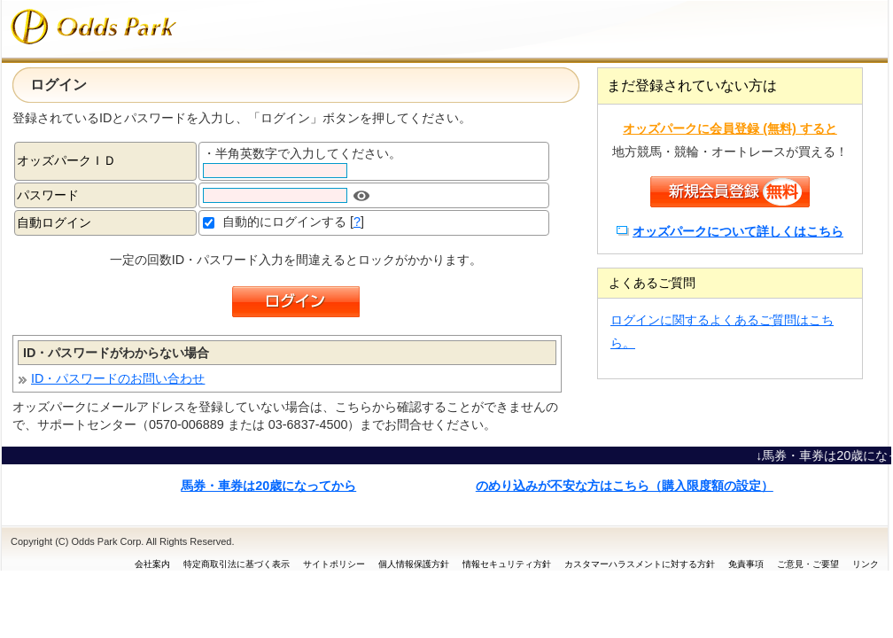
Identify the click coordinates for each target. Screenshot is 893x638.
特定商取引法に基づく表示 (236, 564)
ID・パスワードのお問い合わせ (118, 378)
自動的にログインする (284, 221)
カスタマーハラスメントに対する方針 (639, 564)
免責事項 (746, 564)
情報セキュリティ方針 (506, 564)
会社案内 (152, 564)
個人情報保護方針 (413, 564)
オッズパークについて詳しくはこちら (738, 231)
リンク (865, 564)
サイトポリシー (334, 564)
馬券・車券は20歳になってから (268, 485)
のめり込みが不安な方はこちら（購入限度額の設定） (624, 485)
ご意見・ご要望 (808, 564)
